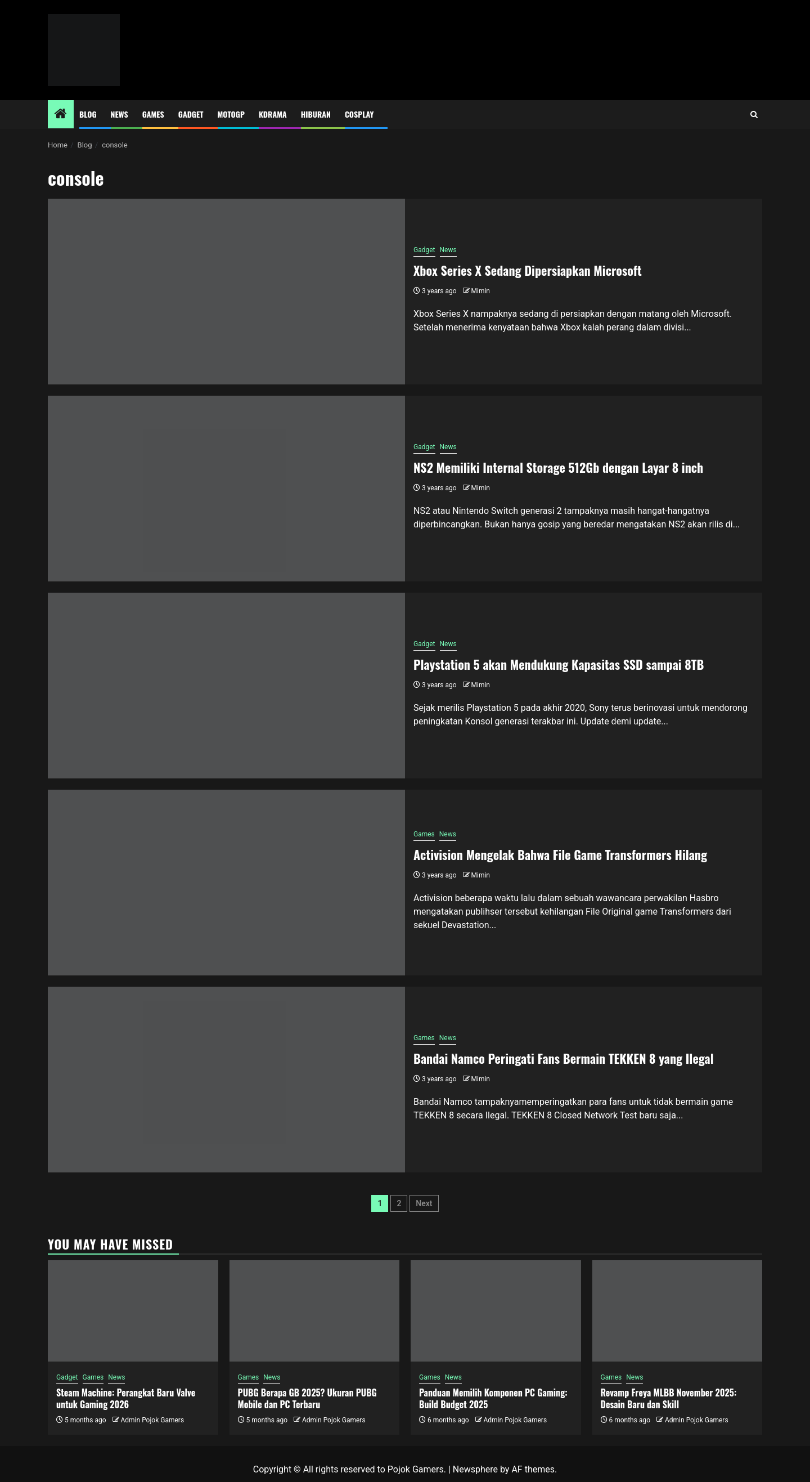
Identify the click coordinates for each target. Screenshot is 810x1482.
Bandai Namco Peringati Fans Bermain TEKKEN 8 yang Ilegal (563, 1058)
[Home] (61, 115)
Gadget (191, 114)
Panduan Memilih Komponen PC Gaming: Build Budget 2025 (493, 1398)
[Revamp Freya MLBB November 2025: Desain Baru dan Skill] (677, 1311)
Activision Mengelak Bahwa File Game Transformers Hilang (560, 854)
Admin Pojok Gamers (152, 1420)
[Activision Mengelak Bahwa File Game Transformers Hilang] (226, 882)
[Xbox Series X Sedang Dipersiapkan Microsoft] (226, 291)
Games (153, 114)
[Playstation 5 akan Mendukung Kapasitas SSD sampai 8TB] (226, 685)
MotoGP (231, 114)
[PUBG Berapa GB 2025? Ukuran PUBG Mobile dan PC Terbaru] (315, 1311)
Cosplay (359, 114)
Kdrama (273, 114)
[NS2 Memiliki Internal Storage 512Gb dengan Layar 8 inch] (226, 488)
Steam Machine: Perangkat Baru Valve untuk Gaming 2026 (125, 1398)
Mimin (480, 291)
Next (424, 1203)
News (119, 114)
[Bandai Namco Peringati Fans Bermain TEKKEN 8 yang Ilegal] (226, 1079)
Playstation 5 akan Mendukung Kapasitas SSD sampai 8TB (558, 664)
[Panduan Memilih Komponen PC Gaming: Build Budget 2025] (496, 1311)
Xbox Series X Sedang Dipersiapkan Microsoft (527, 270)
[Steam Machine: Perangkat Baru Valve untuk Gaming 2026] (133, 1311)
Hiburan (316, 114)
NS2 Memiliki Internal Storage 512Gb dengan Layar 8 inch (558, 467)
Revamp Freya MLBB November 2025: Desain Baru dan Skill (669, 1398)
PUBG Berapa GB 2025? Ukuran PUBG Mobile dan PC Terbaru (307, 1398)
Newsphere (475, 1469)
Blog (88, 114)
